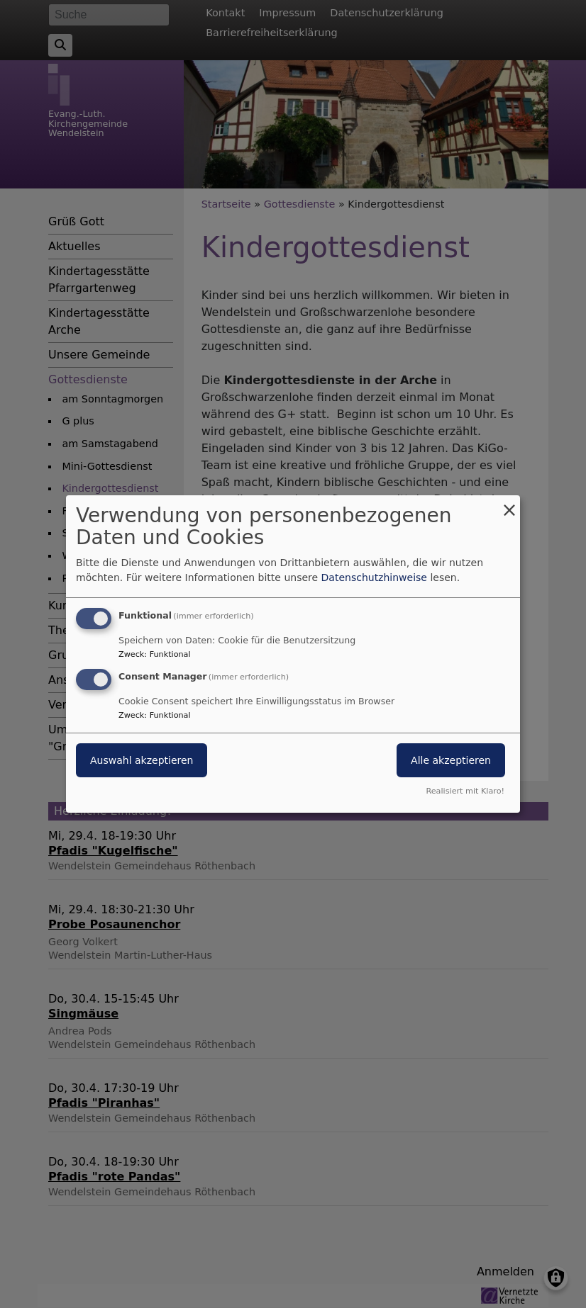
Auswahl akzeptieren (141, 760)
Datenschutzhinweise (374, 577)
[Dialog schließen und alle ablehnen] (509, 504)
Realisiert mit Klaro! (465, 791)
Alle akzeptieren (451, 760)
